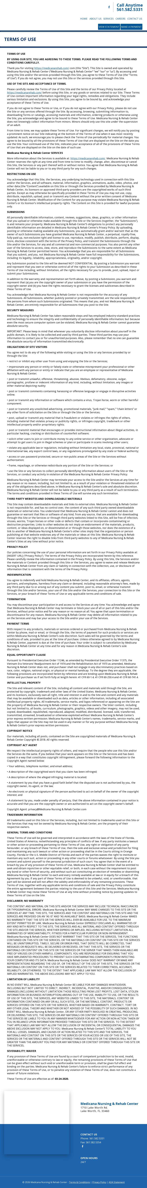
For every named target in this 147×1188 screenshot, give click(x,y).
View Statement (109, 26)
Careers (120, 18)
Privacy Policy (99, 1182)
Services (108, 18)
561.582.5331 (130, 9)
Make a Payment (131, 26)
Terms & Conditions (79, 1182)
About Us (95, 18)
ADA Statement (117, 1182)
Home (84, 18)
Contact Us (134, 18)
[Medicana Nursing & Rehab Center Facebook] (109, 7)
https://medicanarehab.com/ (51, 68)
